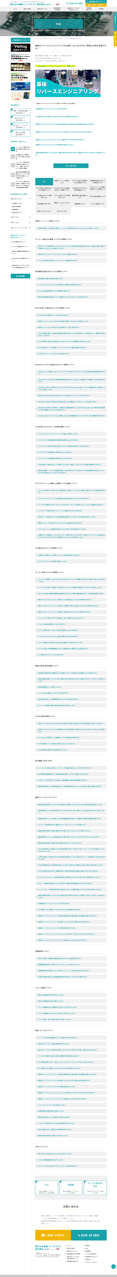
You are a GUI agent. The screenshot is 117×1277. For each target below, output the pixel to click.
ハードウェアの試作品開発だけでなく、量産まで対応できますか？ (57, 1038)
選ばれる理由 (27, 9)
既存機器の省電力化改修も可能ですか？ (50, 279)
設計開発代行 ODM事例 (73, 1254)
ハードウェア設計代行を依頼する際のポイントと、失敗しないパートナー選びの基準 (23, 165)
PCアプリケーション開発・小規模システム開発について (98, 189)
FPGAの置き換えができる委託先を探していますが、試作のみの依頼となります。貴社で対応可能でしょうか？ (70, 865)
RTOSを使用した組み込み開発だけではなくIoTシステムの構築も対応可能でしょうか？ (64, 341)
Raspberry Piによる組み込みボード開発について (62, 189)
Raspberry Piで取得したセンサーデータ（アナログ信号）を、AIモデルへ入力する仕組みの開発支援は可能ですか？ (72, 373)
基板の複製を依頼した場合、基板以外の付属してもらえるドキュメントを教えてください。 (64, 831)
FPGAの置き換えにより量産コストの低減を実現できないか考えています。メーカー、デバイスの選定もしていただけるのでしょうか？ (71, 850)
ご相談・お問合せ (53, 1235)
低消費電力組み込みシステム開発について (97, 182)
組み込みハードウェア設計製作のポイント (73, 1257)
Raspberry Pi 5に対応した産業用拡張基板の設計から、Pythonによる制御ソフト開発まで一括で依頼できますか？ (71, 381)
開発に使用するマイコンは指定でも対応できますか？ (54, 1117)
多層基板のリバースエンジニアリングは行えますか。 (54, 903)
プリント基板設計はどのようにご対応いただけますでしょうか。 (57, 1013)
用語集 (87, 1245)
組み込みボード (17, 212)
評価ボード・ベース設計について (62, 182)
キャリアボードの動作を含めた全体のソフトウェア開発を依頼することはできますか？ (64, 446)
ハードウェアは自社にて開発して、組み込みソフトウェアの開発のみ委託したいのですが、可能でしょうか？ (70, 587)
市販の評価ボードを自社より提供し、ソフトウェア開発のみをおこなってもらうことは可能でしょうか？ (68, 228)
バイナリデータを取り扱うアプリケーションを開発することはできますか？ (60, 511)
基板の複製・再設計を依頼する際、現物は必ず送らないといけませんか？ (60, 843)
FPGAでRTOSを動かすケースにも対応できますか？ (53, 315)
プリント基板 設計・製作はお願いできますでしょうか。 (54, 1019)
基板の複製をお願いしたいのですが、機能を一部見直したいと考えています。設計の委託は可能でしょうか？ (70, 805)
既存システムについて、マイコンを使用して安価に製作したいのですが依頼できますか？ (64, 612)
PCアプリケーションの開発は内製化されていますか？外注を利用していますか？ (62, 529)
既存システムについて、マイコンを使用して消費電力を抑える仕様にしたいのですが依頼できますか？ (68, 606)
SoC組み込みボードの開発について (44, 196)
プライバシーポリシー (92, 1262)
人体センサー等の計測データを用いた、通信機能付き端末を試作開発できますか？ (63, 780)
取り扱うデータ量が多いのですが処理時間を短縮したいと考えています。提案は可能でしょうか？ (67, 517)
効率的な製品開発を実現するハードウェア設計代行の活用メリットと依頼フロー (23, 175)
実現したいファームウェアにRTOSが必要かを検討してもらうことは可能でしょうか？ (63, 321)
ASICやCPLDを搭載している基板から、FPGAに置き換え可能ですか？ (59, 737)
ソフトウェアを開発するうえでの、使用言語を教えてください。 (56, 1123)
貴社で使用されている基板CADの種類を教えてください (55, 1129)
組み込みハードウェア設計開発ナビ (20, 126)
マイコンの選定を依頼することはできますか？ (52, 624)
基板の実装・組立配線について (80, 196)
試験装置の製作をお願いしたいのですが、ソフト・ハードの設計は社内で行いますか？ (64, 971)
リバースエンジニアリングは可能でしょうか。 (51, 1105)
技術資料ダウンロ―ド (115, 22)
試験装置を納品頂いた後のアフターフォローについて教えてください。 (59, 964)
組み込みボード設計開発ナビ (20, 119)
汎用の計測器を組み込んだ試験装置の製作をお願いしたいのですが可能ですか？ (62, 977)
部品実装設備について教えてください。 (50, 687)
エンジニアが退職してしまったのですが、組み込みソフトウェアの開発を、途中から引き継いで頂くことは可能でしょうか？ (71, 580)
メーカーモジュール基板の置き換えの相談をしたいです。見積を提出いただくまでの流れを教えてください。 (70, 889)
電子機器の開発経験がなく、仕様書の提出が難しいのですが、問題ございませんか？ (63, 774)
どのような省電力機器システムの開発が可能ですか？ (54, 291)
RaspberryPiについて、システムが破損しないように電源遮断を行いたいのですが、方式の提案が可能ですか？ (71, 416)
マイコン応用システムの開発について (62, 196)
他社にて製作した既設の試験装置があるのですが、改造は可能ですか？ (59, 958)
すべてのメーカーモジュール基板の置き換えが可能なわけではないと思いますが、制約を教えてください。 (69, 877)
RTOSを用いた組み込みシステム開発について (44, 189)
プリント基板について (97, 204)
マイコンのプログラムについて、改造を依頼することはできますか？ (58, 636)
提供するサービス (42, 9)
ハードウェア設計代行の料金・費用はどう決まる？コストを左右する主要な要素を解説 (23, 184)
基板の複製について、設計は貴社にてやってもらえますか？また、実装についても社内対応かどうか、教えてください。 (71, 811)
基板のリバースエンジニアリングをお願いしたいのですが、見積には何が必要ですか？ (64, 922)
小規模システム (17, 203)
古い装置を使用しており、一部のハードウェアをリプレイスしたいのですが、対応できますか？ (66, 1062)
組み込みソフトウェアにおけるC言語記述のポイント (20, 266)
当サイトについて (62, 211)
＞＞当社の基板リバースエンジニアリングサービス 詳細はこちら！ (55, 66)
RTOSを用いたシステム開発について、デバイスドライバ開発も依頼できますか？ (62, 348)
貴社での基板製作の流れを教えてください (51, 995)
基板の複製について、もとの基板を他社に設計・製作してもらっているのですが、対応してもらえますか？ (69, 837)
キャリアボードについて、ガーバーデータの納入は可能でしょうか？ (58, 434)
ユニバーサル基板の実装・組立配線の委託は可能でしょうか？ (57, 705)
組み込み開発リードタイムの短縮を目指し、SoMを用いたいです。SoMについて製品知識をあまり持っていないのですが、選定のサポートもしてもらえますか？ (71, 471)
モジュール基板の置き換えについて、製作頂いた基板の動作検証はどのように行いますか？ (65, 883)
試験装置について (80, 204)
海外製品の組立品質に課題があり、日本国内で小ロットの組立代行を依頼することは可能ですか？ (67, 673)
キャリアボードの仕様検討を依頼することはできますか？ (55, 458)
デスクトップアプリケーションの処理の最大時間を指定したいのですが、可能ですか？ (64, 498)
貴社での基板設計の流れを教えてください (51, 1001)
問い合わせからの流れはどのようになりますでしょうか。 (55, 1154)
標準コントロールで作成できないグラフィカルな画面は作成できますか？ (60, 523)
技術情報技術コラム (89, 9)
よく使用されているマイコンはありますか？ (51, 655)
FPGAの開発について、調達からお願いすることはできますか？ (56, 744)
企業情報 (20, 276)
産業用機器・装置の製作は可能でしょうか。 (51, 1111)
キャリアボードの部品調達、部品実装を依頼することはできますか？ (58, 440)
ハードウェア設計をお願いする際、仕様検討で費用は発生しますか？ (58, 1056)
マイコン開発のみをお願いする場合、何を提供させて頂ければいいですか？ (60, 643)
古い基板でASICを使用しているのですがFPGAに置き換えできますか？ (57, 116)
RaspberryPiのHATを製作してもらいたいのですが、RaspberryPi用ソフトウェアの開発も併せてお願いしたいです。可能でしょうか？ (71, 388)
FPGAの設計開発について (97, 196)
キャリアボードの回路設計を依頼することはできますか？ (55, 452)
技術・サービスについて (44, 211)
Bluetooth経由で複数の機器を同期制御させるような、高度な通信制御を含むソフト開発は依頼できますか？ (71, 594)
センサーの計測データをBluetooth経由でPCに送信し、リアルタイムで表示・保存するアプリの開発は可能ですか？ (72, 491)
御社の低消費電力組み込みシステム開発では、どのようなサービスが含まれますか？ (63, 297)
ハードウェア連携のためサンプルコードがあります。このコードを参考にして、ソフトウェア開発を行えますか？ (71, 505)
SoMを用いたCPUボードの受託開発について (79, 189)
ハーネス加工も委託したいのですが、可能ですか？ (53, 693)
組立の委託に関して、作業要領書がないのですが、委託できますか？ (58, 699)
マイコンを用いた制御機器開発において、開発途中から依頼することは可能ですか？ (63, 649)
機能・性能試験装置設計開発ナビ (20, 112)
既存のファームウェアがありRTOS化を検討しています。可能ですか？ (59, 327)
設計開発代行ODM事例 (57, 9)
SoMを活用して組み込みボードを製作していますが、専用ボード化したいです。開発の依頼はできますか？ (69, 465)
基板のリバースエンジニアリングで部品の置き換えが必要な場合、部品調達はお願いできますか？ (67, 916)
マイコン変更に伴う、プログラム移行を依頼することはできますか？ (58, 630)
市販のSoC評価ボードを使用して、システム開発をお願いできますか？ (59, 555)
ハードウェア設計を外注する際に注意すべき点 (23, 149)
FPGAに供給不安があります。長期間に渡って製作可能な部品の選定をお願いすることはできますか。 (68, 871)
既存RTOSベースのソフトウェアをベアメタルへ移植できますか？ (58, 254)
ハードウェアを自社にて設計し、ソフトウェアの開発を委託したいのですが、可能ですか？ (64, 768)
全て (44, 182)
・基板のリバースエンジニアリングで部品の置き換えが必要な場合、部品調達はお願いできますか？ (65, 124)
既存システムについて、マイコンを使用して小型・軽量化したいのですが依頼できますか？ (65, 600)
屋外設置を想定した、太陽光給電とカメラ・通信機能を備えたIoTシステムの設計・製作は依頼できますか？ (70, 786)
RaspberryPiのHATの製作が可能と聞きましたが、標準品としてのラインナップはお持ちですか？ (67, 402)
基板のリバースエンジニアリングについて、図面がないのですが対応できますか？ (62, 940)
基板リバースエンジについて (62, 204)
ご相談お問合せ (115, 39)
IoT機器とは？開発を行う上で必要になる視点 (23, 157)
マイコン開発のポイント (20, 246)
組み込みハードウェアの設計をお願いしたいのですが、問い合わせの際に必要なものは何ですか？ (67, 1050)
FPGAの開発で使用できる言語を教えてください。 (53, 750)
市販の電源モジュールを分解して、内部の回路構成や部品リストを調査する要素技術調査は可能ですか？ (69, 819)
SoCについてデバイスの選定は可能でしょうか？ (52, 561)
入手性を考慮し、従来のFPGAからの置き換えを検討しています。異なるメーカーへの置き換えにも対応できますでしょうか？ (71, 858)
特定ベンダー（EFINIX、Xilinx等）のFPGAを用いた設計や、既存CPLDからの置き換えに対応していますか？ (70, 723)
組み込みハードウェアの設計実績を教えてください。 (54, 1044)
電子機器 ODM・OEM (44, 204)
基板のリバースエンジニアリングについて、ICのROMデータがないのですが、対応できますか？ (66, 934)
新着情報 (88, 1251)
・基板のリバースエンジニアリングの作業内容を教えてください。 (54, 145)
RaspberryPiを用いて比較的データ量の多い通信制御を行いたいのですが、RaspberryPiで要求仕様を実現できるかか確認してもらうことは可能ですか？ (71, 409)
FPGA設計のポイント (19, 242)
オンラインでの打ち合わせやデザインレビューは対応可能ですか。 (58, 1166)
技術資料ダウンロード (92, 1256)
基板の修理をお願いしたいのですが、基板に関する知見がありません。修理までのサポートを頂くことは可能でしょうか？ (71, 680)
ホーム (15, 9)
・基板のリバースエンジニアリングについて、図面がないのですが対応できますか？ (60, 140)
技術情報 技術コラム (73, 1261)
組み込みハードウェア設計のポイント (73, 9)
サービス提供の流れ (91, 1254)
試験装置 (15, 209)
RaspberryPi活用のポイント (21, 259)
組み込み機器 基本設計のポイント (21, 252)
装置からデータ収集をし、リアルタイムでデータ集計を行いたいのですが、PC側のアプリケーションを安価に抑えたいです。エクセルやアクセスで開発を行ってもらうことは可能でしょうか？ (71, 536)
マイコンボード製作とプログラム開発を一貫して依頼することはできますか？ (61, 618)
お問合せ (88, 1259)
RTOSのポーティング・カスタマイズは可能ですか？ (53, 354)
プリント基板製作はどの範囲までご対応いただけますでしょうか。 (57, 1007)
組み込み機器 (16, 206)
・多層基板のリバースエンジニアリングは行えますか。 (51, 109)
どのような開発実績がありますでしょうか (50, 1160)
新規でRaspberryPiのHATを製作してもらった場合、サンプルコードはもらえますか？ (64, 396)
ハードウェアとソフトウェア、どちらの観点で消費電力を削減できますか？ (60, 285)
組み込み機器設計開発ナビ (20, 133)
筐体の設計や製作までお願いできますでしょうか (52, 1136)
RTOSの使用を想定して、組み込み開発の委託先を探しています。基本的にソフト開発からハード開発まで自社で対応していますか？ (72, 334)
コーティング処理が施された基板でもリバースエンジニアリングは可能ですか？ (62, 825)
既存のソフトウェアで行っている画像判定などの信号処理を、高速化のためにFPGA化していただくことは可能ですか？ (71, 730)
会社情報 (101, 9)
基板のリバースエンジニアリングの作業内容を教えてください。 (57, 928)
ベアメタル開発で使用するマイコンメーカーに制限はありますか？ (58, 260)
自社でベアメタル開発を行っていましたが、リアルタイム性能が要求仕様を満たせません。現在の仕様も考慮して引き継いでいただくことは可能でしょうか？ (72, 247)
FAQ (87, 1248)
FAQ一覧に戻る (71, 166)
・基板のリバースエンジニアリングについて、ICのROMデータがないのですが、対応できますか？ (64, 132)
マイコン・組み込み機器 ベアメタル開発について (80, 182)
